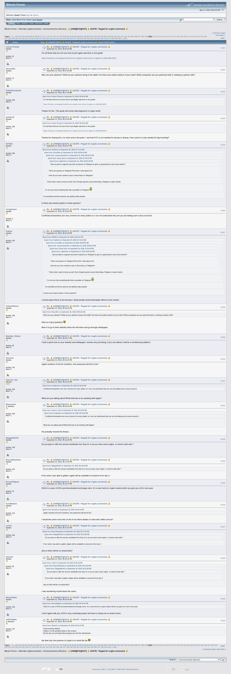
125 (201, 36)
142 (57, 38)
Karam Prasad (12, 47)
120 (184, 36)
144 (64, 38)
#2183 (223, 92)
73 (48, 36)
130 (16, 38)
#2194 (223, 461)
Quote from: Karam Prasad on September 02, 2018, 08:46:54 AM (65, 96)
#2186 (223, 210)
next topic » (220, 35)
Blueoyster (11, 404)
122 (191, 36)
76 (56, 36)
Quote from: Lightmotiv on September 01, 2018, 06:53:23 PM (71, 161)
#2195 (223, 483)
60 (16, 36)
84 (75, 36)
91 (92, 36)
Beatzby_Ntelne (13, 336)
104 (128, 36)
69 (39, 36)
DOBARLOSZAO (13, 90)
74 (51, 36)
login (28, 15)
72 (46, 36)
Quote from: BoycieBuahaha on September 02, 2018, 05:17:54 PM (65, 531)
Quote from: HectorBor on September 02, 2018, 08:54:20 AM (63, 312)
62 (21, 36)
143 (60, 38)
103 (125, 36)
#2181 (223, 48)
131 (19, 38)
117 (174, 36)
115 (167, 36)
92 (95, 36)
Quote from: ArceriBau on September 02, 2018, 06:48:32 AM (65, 152)
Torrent (39, 20)
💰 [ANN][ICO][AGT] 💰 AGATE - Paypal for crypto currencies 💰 (98, 29)
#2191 (223, 381)
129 (12, 38)
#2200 (223, 621)
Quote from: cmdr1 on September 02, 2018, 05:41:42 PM (62, 563)
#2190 (223, 359)
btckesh (9, 557)
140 (50, 38)
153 (95, 38)
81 (68, 36)
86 (80, 36)
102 (121, 36)
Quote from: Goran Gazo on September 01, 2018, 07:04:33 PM (70, 158)
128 (9, 38)
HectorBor (11, 69)
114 (164, 36)
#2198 (223, 558)
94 (100, 36)
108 (142, 36)
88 (85, 36)
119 (181, 36)
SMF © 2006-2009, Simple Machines (125, 669)
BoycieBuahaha (13, 460)
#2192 (223, 405)
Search (25, 23)
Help (18, 23)
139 (47, 38)
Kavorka (10, 358)
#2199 (223, 599)
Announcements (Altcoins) (54, 29)
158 (112, 38)
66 (31, 36)
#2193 (223, 439)
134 (30, 38)
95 (102, 36)
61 (19, 36)
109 (146, 36)
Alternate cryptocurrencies (30, 29)
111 (153, 36)
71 (43, 36)
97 (107, 36)
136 (36, 38)
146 (71, 38)
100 (115, 36)
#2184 (223, 118)
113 (160, 36)
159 (116, 38)
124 (198, 36)
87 (83, 36)
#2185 (223, 145)
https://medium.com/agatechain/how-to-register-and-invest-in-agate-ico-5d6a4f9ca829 (78, 58)
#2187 (223, 232)
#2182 (223, 70)
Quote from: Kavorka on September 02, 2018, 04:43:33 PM (63, 510)
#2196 (223, 505)
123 (195, 36)
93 (97, 36)
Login (31, 23)
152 (91, 38)
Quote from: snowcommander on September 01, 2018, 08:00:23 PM (70, 155)
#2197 (223, 527)
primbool (10, 117)
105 (132, 36)
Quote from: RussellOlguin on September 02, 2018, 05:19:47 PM (65, 603)
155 (102, 38)
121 (188, 36)
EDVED (9, 144)
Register (38, 23)
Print (223, 38)
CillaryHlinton (12, 306)
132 (23, 38)
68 (36, 36)
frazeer (9, 231)
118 (177, 36)
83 (73, 36)
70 (41, 36)
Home (11, 23)
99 (112, 36)
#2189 (223, 337)
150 (85, 38)
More (46, 23)
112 (157, 36)
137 (40, 38)
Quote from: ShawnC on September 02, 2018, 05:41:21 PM (63, 625)
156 (105, 38)
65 (29, 36)
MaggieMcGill (12, 438)
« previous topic (218, 33)
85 (78, 36)
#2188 (223, 307)
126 (205, 36)
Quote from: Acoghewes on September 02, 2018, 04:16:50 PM (64, 386)
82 (70, 36)
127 (6, 38)
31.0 (34, 20)
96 (105, 36)
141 (54, 38)
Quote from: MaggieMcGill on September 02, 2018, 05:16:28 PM (65, 466)
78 (61, 36)
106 (135, 36)
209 (124, 38)
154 (98, 38)
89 (88, 36)
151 (88, 38)
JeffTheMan (11, 619)
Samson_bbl (12, 380)
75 (53, 36)
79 (63, 36)
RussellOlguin (12, 482)
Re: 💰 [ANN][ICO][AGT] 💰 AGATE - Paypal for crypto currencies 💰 (78, 47)
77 (58, 36)
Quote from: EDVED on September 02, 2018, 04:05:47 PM (62, 237)
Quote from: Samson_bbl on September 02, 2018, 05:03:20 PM (64, 410)
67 (34, 36)
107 (139, 36)
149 (81, 38)
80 (65, 36)
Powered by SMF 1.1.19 (101, 669)
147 (74, 38)
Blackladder (11, 597)
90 (90, 36)
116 (171, 36)
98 (110, 36)
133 (26, 38)
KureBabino (11, 504)
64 (26, 36)
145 (67, 38)
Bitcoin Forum (11, 29)
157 (109, 38)
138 (43, 38)
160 (119, 38)
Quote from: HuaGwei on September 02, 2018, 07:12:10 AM (63, 150)
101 (118, 36)
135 (33, 38)
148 (78, 38)
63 (24, 36)
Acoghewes (11, 209)
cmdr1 (9, 526)
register (35, 15)
